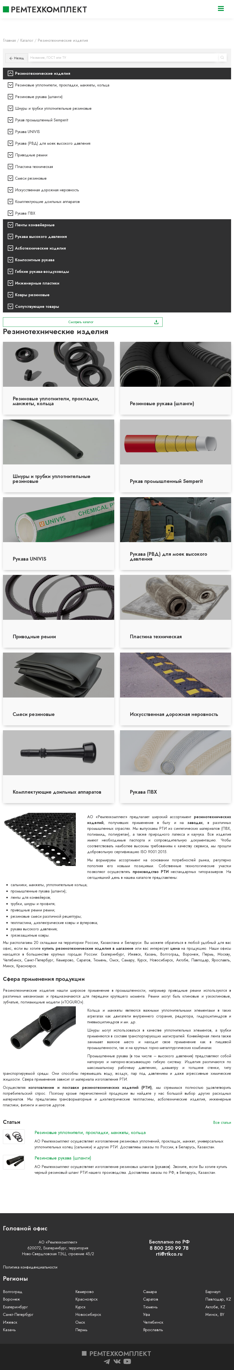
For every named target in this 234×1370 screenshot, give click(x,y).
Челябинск (153, 1322)
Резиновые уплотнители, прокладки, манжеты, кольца (62, 85)
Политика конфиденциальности (30, 1267)
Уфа (146, 1314)
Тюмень (150, 1307)
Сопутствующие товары (37, 306)
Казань (9, 1330)
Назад (16, 58)
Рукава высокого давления (41, 236)
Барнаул (212, 1291)
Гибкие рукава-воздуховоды (42, 271)
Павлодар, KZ (218, 1299)
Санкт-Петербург (18, 1314)
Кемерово (84, 1291)
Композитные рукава (34, 260)
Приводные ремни (31, 155)
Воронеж (11, 1299)
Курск (80, 1307)
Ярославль (153, 1330)
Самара (150, 1291)
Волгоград (12, 1291)
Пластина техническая (34, 166)
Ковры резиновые (32, 295)
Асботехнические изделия (40, 248)
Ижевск (10, 1322)
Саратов (150, 1299)
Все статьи (222, 1122)
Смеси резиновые (31, 178)
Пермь (81, 1330)
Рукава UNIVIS (27, 131)
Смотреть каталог (113, 321)
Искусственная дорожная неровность (47, 190)
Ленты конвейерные (35, 225)
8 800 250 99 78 (169, 1248)
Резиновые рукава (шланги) (39, 97)
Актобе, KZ (215, 1307)
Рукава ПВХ (25, 213)
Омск (80, 1322)
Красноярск (86, 1299)
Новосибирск (88, 1314)
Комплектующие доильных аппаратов (47, 201)
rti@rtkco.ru (169, 1254)
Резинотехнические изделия (42, 73)
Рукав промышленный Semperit (41, 120)
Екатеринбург (15, 1307)
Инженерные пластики (37, 283)
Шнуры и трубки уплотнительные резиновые (53, 108)
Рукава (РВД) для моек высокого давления (52, 143)
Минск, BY (214, 1314)
